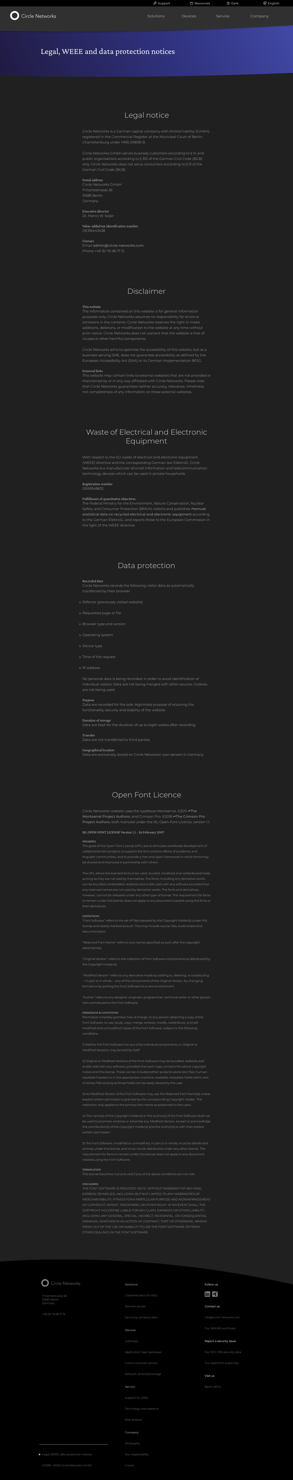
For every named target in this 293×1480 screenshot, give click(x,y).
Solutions (156, 16)
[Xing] (215, 1294)
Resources (202, 3)
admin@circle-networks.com (118, 245)
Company (259, 16)
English (273, 3)
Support (164, 3)
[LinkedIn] (207, 1294)
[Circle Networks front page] (33, 15)
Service (223, 16)
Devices (189, 16)
